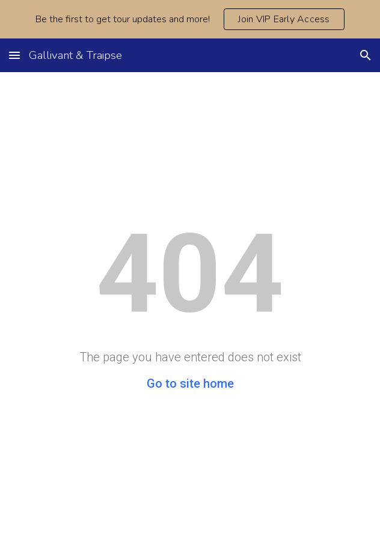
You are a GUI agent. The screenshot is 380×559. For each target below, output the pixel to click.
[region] (190, 19)
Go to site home (190, 383)
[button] (14, 55)
